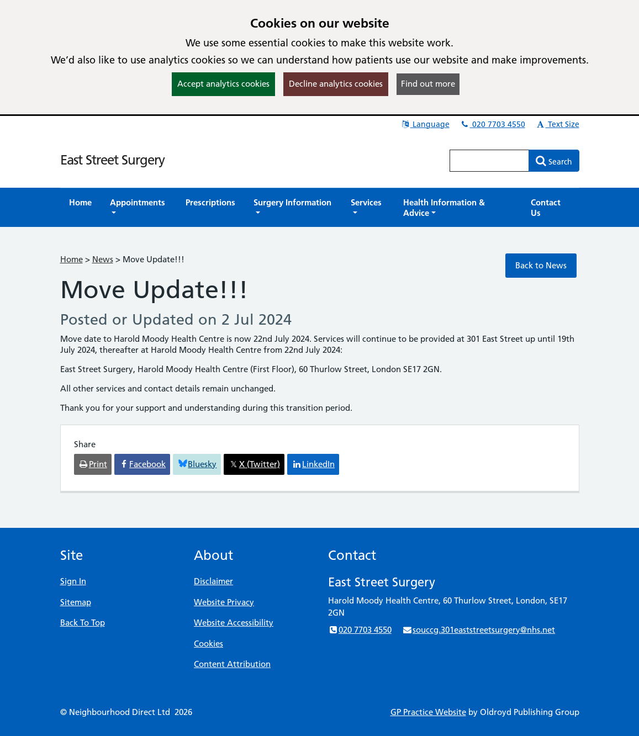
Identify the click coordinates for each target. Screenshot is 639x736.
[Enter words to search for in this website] (489, 161)
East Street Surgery (112, 160)
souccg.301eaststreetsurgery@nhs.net (478, 629)
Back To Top (82, 622)
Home (71, 259)
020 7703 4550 (492, 124)
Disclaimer (213, 581)
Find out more (428, 83)
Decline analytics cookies (336, 83)
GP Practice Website (428, 712)
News (102, 259)
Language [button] (425, 124)
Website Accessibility (233, 622)
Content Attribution (232, 664)
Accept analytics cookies (223, 83)
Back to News (541, 265)
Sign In (73, 581)
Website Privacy (224, 602)
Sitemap (75, 602)
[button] (138, 207)
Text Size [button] (557, 124)
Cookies (208, 643)
